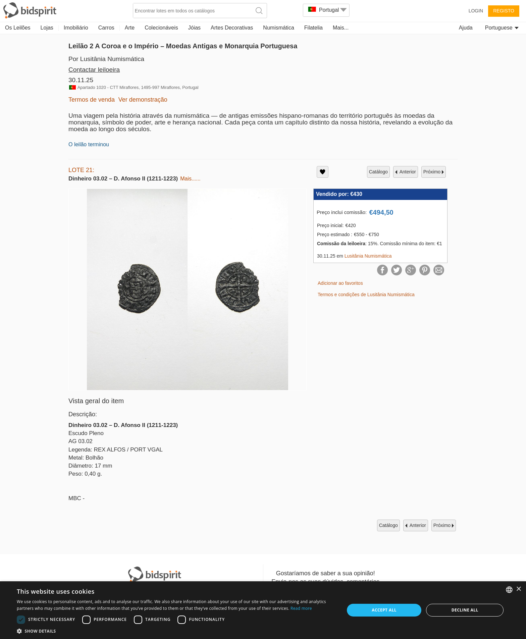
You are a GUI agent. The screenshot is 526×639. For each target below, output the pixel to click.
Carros (106, 28)
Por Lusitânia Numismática (106, 58)
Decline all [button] (465, 610)
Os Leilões (18, 28)
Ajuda (466, 28)
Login (476, 10)
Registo (503, 10)
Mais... (341, 28)
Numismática (278, 28)
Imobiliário (76, 28)
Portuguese (502, 28)
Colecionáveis (161, 28)
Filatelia (313, 28)
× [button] (518, 589)
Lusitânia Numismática (368, 256)
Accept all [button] (384, 610)
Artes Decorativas (232, 28)
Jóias (194, 28)
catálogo (378, 171)
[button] (176, 631)
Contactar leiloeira (94, 69)
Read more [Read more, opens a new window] (301, 608)
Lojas (47, 28)
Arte (130, 28)
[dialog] (263, 610)
